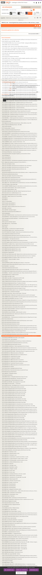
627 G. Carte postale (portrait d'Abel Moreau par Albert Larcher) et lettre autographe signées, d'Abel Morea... (20, 429)
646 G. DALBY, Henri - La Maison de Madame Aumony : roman (12, 461)
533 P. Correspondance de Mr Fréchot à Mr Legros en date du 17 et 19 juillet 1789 (15, 269)
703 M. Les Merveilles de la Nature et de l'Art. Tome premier (12, 559)
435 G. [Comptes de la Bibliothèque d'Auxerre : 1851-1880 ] (12, 124)
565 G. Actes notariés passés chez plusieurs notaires (10, 323)
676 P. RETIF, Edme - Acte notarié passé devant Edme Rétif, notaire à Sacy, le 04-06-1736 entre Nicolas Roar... (20, 513)
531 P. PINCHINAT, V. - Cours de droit (8, 266)
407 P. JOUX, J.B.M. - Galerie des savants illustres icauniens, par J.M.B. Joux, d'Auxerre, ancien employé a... (20, 77)
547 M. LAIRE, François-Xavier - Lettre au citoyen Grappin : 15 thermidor (14, 293)
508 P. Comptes (4, 226)
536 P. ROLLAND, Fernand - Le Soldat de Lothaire (10, 274)
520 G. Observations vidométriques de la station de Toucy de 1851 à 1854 (14, 247)
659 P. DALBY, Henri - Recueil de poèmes (9, 484)
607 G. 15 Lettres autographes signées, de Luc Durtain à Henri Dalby (13, 395)
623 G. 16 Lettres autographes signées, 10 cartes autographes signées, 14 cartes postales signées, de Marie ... (20, 422)
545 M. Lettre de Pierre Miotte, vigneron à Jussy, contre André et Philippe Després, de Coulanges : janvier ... (20, 289)
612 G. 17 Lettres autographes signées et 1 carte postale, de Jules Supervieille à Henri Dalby (17, 404)
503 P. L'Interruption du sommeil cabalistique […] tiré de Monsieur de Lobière (15, 218)
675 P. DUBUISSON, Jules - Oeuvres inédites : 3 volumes (11, 511)
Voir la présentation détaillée (34, 33)
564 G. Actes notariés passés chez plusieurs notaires (10, 322)
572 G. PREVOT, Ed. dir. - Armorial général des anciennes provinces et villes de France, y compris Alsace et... (20, 335)
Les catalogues (7, 7)
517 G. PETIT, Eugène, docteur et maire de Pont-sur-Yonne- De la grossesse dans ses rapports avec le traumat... (20, 242)
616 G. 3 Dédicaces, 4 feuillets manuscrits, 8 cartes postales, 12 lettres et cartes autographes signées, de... (20, 410)
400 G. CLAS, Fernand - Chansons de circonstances (10, 65)
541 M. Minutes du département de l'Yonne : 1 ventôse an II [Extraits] (14, 283)
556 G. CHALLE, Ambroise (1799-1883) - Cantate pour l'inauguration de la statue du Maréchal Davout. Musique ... (20, 308)
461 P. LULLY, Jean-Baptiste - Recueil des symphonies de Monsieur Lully (14, 168)
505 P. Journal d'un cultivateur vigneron (9, 221)
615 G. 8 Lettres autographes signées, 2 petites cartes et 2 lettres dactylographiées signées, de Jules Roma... (20, 409)
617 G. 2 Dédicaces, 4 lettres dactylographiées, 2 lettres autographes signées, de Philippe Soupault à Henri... (20, 412)
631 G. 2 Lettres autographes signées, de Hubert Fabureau (11, 436)
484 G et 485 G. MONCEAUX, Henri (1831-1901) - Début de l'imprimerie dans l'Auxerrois (16, 191)
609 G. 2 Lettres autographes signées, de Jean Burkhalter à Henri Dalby (14, 398)
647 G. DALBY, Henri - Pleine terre (7, 463)
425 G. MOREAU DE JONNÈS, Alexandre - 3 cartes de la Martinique (13, 107)
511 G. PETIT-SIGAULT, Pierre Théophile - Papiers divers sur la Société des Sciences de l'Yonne (17, 232)
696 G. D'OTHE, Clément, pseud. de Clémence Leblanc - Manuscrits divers (14, 547)
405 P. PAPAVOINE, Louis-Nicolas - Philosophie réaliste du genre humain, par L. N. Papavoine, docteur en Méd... (20, 73)
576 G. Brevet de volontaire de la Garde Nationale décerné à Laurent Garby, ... (15, 342)
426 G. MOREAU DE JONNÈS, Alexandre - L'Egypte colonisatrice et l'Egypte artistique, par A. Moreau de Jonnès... (20, 109)
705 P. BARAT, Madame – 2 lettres (7, 562)
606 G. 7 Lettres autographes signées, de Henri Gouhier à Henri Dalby (13, 393)
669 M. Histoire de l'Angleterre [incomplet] (9, 501)
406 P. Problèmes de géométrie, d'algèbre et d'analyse (11, 75)
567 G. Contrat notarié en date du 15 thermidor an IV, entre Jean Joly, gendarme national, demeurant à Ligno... (20, 327)
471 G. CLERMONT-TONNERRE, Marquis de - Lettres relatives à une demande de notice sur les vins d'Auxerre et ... (20, 186)
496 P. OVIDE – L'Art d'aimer (6, 208)
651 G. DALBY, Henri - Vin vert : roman (8, 470)
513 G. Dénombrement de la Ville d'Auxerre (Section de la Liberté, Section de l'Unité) (16, 235)
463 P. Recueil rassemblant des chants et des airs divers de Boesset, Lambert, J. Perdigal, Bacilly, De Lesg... (20, 172)
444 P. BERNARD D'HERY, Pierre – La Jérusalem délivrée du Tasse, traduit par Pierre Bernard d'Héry (18, 140)
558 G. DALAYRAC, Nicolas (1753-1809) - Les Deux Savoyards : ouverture (14, 312)
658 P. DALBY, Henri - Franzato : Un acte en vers (10, 482)
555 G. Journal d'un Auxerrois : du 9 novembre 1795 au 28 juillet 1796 (13, 306)
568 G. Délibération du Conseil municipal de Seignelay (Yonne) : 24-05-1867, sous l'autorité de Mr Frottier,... (20, 329)
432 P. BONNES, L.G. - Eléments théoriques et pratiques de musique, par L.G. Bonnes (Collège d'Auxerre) (19, 119)
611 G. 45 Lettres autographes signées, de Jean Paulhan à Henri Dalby (14, 402)
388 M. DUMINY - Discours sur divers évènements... (10, 44)
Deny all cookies (22, 569)
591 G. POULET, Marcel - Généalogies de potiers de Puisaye (12, 368)
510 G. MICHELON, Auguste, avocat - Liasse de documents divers (13, 230)
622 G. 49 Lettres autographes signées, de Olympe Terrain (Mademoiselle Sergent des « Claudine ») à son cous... (20, 421)
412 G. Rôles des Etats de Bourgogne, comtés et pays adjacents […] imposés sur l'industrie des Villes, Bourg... (20, 85)
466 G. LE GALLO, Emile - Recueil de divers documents (11, 177)
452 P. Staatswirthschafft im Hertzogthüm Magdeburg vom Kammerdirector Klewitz (16, 153)
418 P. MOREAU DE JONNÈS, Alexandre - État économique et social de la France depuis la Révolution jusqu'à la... (20, 95)
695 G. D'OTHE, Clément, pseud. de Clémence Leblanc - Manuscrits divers (14, 545)
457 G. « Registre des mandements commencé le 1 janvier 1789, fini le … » (14, 162)
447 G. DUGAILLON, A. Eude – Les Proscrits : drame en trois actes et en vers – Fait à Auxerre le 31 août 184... (20, 145)
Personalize (34, 569)
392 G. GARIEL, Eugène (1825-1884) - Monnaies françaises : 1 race (13, 51)
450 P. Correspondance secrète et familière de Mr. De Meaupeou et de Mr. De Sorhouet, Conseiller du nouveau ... (19, 150)
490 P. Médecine (5, 197)
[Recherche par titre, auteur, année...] (20, 10)
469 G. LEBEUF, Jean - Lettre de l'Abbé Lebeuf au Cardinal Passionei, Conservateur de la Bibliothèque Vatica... (20, 182)
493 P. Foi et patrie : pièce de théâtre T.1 (8, 203)
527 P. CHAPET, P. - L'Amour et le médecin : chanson (10, 259)
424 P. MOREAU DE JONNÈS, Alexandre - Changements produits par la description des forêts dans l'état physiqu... (20, 105)
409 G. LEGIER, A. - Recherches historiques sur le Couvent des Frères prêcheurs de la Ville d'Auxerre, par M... (20, 80)
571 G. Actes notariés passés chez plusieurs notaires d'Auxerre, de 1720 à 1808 (15, 334)
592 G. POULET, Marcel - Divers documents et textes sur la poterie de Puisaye (15, 369)
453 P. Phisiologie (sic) (6, 155)
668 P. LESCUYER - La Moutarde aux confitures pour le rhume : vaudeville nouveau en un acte (17, 499)
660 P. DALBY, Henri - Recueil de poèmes (9, 485)
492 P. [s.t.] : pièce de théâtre (7, 201)
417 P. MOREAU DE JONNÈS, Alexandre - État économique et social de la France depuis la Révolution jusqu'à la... (20, 94)
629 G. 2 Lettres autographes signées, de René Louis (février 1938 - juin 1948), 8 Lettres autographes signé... (20, 432)
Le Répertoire (26, 7)
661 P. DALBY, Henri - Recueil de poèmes (9, 487)
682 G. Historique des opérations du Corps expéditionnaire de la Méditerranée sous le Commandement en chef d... (20, 523)
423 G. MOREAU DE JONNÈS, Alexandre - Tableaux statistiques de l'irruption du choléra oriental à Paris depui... (20, 104)
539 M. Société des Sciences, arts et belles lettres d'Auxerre (12, 279)
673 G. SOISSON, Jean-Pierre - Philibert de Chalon (10, 507)
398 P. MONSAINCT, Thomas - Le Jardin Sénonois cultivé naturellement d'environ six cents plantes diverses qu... (20, 61)
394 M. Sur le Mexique (5, 54)
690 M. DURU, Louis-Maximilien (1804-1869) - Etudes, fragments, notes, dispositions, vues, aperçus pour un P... (20, 536)
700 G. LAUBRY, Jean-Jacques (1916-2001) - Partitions (11, 553)
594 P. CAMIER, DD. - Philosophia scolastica (9, 373)
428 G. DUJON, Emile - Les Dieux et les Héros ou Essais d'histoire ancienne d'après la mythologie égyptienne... (20, 112)
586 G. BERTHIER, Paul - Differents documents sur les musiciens (13, 359)
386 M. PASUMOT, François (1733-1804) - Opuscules (10, 41)
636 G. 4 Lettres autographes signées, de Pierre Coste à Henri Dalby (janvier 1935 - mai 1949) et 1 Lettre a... (20, 444)
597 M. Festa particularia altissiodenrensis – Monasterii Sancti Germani (14, 378)
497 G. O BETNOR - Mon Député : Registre (9, 209)
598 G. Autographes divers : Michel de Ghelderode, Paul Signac (12, 380)
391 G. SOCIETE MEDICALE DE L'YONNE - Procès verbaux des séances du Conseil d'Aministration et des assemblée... (20, 49)
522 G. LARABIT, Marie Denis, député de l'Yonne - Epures (11, 250)
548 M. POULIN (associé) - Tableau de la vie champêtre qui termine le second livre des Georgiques (18, 295)
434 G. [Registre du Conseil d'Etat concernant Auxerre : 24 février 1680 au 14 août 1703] (16, 123)
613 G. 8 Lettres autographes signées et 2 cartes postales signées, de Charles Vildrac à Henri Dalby (18, 405)
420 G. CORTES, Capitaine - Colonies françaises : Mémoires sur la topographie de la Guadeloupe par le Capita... (20, 99)
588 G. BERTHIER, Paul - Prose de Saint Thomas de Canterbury (12, 363)
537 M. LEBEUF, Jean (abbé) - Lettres (8, 276)
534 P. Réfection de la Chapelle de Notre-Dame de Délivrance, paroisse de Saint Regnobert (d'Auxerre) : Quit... (20, 271)
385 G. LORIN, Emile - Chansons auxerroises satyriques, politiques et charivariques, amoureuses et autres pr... (20, 39)
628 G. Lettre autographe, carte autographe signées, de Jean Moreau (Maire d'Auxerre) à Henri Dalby (19, 431)
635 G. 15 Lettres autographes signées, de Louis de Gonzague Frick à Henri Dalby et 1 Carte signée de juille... (20, 443)
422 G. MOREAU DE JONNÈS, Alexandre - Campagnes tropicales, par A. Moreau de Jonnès (17, 102)
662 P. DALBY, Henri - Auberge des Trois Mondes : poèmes (11, 489)
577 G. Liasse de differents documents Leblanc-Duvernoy (11, 344)
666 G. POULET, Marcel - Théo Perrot (8, 495)
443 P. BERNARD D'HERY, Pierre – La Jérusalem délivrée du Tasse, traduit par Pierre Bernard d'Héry (18, 138)
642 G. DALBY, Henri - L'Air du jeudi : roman (9, 455)
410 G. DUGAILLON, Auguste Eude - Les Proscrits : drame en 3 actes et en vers (15, 82)
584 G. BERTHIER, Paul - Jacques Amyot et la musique (11, 356)
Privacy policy (21, 572)
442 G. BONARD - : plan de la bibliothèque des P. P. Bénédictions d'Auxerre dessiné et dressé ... (20, 136)
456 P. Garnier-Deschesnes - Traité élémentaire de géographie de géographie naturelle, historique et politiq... (20, 160)
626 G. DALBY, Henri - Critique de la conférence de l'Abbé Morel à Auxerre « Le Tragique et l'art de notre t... (20, 427)
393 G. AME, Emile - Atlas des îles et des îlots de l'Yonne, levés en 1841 (13, 53)
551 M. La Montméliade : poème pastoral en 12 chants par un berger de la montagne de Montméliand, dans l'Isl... (20, 300)
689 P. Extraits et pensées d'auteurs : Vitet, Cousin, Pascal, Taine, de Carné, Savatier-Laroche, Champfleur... (20, 535)
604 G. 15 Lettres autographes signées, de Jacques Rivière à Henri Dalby (14, 390)
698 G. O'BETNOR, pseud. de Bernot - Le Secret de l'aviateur (12, 550)
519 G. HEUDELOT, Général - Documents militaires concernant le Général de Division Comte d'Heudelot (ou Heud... (20, 245)
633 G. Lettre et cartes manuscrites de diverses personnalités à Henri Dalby (14, 439)
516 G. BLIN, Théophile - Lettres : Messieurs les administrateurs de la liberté (14, 240)
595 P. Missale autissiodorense (7, 375)
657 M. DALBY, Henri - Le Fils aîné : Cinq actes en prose (11, 480)
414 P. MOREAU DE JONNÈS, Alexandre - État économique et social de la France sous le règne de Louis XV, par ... (20, 88)
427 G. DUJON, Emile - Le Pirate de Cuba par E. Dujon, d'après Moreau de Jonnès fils (16, 111)
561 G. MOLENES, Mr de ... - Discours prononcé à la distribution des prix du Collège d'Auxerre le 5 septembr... (20, 317)
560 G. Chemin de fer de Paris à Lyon (8, 315)
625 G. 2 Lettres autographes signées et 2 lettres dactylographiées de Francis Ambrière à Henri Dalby (19, 426)
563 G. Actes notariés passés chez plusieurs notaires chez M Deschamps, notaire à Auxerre (17, 320)
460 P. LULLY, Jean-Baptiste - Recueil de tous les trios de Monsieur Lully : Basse (15, 167)
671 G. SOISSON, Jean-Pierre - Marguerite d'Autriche (11, 504)
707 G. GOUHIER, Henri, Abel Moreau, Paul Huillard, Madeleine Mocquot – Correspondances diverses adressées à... (20, 565)
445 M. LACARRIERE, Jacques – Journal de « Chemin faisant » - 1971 (13, 141)
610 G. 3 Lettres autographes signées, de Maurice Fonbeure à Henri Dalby (14, 400)
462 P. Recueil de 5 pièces (6, 170)
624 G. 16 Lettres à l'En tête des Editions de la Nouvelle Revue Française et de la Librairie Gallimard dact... (20, 424)
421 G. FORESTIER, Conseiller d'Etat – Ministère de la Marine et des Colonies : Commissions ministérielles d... (20, 100)
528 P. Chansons (5, 260)
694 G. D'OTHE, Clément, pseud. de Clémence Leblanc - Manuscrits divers (14, 543)
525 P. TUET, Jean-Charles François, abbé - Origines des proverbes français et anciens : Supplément (18, 255)
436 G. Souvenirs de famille (6, 126)
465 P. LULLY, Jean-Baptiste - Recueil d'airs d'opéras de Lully (12, 175)
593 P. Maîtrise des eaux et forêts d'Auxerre (9, 371)
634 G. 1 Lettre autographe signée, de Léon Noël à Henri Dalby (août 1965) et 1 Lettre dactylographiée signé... (20, 441)
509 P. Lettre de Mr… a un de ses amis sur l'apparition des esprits (13, 228)
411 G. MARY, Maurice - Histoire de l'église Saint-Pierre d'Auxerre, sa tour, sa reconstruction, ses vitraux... (19, 83)
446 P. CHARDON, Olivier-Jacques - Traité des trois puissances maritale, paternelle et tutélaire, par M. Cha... (20, 143)
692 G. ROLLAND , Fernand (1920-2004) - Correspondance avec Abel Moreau (14, 540)
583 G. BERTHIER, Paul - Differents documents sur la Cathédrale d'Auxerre (14, 354)
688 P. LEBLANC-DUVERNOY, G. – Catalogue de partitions (11, 533)
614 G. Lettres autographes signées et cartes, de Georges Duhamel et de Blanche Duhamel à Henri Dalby (19, 407)
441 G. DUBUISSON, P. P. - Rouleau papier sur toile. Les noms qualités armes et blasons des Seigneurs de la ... (20, 134)
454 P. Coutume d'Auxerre (6, 157)
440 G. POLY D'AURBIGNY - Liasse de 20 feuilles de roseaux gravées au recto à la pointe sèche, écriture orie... (20, 133)
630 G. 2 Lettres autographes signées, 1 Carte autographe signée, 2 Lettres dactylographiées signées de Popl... (20, 434)
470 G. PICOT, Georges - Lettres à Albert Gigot (9, 184)
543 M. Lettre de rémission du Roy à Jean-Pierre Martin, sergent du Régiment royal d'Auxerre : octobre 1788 (20, 286)
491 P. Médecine (5, 199)
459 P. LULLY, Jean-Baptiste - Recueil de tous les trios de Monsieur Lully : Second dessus (17, 165)
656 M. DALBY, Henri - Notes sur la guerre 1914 (10, 478)
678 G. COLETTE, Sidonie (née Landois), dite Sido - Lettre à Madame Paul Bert (15, 516)
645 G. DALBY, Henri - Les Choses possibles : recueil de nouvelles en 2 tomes (14, 460)
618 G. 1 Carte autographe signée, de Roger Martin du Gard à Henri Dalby (14, 414)
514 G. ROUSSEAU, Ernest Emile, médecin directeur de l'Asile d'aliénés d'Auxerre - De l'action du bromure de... (20, 237)
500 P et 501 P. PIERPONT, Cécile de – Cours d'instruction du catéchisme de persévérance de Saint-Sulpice (20, 214)
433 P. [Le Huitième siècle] (6, 121)
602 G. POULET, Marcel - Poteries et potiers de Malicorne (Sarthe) (13, 386)
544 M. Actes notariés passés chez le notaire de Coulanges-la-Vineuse (13, 288)
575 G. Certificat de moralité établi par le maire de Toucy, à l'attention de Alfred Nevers (16, 341)
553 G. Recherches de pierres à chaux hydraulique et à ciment (12, 303)
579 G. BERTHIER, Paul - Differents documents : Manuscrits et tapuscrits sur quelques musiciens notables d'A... (19, 347)
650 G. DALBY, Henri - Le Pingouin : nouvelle (9, 468)
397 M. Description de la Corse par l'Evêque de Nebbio (11, 59)
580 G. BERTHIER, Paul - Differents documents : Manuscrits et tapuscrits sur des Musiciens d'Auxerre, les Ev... (20, 349)
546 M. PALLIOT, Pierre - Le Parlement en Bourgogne (11, 291)
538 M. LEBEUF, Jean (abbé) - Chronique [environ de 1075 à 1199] (13, 277)
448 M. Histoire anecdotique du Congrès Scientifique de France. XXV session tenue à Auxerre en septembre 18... (20, 146)
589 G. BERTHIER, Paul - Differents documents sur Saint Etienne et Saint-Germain (16, 364)
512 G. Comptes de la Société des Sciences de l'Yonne (11, 233)
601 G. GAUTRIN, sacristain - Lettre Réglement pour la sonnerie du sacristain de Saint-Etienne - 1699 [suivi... (20, 385)
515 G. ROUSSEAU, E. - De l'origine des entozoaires (10, 238)
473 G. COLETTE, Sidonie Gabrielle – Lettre (9, 189)
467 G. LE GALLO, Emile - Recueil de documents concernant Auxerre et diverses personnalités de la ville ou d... (19, 179)
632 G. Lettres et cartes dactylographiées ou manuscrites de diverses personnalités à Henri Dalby (18, 438)
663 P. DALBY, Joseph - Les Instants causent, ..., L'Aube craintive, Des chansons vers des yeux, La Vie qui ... (20, 490)
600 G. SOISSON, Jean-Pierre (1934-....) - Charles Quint (11, 383)
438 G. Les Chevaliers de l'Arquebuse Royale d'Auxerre (11, 129)
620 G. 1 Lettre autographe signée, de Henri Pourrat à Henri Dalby (13, 417)
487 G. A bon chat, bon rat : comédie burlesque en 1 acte (11, 192)
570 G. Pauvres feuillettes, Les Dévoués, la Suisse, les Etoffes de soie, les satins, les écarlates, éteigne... (19, 332)
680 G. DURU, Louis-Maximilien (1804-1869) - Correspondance (12, 519)
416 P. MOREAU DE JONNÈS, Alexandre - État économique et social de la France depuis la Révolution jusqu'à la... (20, 92)
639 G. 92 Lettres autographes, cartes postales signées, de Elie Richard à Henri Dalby (16, 450)
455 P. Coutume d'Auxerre (6, 158)
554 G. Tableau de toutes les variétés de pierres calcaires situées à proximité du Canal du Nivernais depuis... (20, 305)
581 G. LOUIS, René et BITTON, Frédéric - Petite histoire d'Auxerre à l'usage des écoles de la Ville (18, 351)
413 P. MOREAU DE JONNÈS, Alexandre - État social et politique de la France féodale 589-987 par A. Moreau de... (20, 87)
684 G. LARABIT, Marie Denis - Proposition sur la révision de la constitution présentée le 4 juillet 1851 (19, 526)
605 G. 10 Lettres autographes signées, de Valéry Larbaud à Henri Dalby (14, 392)
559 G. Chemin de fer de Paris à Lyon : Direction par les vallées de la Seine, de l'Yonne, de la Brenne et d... (19, 313)
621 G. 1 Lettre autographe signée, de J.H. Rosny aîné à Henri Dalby (13, 419)
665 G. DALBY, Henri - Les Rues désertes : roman (10, 494)
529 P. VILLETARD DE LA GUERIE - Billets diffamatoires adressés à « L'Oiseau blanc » (16, 262)
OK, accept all (9, 569)
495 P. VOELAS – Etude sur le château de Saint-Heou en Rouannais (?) (13, 206)
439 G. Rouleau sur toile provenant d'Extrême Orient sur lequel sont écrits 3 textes (16, 131)
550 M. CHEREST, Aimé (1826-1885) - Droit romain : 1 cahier (12, 298)
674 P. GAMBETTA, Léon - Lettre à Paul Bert (9, 509)
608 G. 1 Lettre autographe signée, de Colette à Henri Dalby (12, 397)
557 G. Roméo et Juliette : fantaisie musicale (9, 310)
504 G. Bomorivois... (5, 220)
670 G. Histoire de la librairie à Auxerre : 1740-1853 (10, 502)
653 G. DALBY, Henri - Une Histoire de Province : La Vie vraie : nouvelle (14, 473)
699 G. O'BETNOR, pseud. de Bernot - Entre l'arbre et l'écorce (12, 552)
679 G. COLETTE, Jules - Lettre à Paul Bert (9, 518)
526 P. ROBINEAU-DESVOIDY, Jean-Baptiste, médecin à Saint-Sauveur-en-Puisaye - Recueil (17, 257)
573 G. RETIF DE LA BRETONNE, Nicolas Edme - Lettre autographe (13, 337)
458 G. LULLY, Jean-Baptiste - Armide (8, 163)
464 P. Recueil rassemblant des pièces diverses (10, 174)
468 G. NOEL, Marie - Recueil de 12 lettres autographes (11, 180)
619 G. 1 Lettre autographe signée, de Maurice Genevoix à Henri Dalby (14, 415)
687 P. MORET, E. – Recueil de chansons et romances (11, 531)
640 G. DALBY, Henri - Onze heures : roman (9, 451)
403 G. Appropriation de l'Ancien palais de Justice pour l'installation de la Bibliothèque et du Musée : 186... (20, 70)
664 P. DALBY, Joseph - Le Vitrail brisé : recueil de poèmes (11, 492)
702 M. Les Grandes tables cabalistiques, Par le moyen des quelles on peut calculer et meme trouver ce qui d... (20, 557)
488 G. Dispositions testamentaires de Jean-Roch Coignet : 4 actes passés (14, 194)
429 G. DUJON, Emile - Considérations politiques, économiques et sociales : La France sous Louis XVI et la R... (20, 114)
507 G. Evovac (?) (5, 225)
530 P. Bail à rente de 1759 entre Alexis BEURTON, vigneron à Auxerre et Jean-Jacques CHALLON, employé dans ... (20, 264)
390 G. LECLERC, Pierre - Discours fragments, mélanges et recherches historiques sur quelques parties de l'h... (20, 48)
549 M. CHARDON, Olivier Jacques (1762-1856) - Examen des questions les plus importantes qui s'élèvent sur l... (20, 296)
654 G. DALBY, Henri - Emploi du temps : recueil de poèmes (12, 475)
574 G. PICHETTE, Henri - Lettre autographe (9, 339)
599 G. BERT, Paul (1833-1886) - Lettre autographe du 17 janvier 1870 (13, 381)
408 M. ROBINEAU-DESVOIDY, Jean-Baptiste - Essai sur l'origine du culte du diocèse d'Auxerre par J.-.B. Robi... (19, 78)
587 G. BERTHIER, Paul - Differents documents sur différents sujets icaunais (15, 361)
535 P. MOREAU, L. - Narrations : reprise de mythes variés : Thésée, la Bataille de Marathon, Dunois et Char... (20, 272)
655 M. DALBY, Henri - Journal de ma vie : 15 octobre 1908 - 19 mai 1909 (14, 477)
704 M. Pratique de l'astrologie (7, 560)
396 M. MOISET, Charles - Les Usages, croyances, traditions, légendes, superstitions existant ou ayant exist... (20, 58)
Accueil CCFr (3, 17)
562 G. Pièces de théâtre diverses (7, 318)
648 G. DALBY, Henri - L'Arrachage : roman (9, 465)
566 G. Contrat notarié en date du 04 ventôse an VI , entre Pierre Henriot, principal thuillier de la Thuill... (19, 325)
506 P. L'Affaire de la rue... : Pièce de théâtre (9, 223)
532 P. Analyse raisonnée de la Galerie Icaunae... (10, 267)
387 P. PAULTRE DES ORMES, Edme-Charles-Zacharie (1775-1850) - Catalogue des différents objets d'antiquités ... (20, 42)
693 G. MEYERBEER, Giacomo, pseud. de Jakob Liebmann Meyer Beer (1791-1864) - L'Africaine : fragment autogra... (20, 541)
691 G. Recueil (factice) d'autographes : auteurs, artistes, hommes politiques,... (15, 538)
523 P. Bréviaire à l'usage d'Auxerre (8, 252)
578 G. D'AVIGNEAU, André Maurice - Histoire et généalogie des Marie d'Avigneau (15, 346)
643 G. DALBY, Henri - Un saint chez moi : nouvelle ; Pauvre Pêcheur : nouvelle (15, 456)
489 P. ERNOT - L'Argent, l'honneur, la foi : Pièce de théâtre (12, 196)
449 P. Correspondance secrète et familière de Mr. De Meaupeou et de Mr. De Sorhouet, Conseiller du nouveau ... (20, 148)
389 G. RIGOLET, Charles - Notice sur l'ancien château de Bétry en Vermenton (15, 46)
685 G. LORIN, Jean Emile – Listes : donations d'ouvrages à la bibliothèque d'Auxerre (16, 528)
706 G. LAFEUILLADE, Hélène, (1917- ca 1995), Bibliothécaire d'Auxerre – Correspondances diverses (18, 564)
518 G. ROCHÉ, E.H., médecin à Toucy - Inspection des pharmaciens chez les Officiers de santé (18, 243)
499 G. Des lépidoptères (6, 213)
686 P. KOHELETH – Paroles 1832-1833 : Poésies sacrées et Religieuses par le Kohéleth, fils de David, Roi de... (20, 530)
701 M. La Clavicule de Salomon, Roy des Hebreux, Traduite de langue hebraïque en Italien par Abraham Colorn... (20, 555)
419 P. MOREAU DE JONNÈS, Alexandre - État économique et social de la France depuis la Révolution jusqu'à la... (20, 97)
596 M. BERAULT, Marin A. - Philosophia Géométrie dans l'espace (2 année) (14, 376)
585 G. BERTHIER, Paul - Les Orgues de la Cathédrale (11, 358)
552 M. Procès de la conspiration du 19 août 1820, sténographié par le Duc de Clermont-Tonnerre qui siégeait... (20, 301)
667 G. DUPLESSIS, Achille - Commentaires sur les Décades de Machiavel (14, 497)
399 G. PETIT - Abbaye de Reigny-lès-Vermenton (10, 63)
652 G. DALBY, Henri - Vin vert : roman (8, 472)
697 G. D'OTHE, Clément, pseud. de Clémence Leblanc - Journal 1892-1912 (14, 548)
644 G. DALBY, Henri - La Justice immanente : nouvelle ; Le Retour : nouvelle (15, 458)
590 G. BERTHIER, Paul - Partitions (8, 366)
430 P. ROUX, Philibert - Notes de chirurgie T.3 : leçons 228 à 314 (13, 116)
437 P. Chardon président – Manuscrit (8, 128)
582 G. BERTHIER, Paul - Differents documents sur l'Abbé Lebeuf (13, 352)
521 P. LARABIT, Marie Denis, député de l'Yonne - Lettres (11, 249)
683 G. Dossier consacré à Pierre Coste (8, 524)
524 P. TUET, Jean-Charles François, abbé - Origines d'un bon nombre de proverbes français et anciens (19, 254)
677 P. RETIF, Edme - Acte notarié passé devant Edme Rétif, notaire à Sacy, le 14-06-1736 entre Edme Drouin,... (20, 514)
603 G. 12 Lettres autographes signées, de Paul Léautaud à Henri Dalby (14, 388)
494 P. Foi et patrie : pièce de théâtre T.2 (8, 204)
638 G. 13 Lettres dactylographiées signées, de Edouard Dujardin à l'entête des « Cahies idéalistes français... (20, 448)
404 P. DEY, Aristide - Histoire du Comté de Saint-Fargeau (11, 71)
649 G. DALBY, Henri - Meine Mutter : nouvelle (9, 467)
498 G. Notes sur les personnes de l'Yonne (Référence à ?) (11, 211)
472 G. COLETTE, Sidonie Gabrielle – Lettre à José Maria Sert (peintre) (14, 187)
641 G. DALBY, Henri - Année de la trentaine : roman (10, 453)
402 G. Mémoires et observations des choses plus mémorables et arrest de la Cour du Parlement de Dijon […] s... (20, 68)
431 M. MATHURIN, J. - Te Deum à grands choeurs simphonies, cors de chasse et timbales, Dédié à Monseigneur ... (20, 117)
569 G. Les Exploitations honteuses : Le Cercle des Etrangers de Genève (14, 330)
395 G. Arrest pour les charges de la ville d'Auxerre (10, 56)
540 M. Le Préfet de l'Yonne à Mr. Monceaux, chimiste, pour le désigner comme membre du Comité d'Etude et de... (20, 281)
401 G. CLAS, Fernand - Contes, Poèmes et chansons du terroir (12, 66)
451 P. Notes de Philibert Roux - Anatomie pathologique (11, 151)
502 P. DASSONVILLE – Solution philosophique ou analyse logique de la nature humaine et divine (18, 216)
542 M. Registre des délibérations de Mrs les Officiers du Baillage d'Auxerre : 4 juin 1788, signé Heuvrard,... (20, 284)
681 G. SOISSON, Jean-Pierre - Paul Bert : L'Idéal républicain (12, 521)
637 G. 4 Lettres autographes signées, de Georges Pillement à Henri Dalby (14, 446)
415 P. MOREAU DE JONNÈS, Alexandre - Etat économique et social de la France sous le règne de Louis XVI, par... (20, 90)
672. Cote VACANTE (5, 506)
